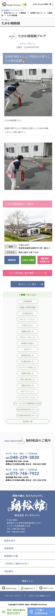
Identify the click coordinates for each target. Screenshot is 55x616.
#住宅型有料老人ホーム (27, 409)
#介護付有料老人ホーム (27, 415)
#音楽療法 (27, 301)
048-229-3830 (22, 457)
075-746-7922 (22, 473)
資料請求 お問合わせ (45, 260)
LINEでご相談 (28, 260)
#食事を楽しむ (27, 373)
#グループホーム (27, 43)
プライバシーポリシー (13, 595)
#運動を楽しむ (27, 331)
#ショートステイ (27, 319)
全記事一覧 (27, 421)
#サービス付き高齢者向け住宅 (27, 403)
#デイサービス (27, 391)
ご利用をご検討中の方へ (16, 563)
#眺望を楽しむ (27, 355)
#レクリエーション (27, 397)
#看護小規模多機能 (27, 307)
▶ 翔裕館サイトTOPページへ (12, 10)
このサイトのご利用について (39, 595)
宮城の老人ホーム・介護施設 (15, 13)
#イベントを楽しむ (27, 367)
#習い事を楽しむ (27, 379)
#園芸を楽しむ (27, 385)
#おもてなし (27, 325)
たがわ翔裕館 (12, 15)
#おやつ (27, 349)
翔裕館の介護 (11, 555)
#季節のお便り (27, 343)
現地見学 (12, 260)
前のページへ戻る (27, 284)
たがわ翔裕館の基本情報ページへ (27, 273)
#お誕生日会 (27, 313)
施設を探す (10, 540)
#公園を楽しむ (27, 361)
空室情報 (8, 548)
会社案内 (8, 571)
